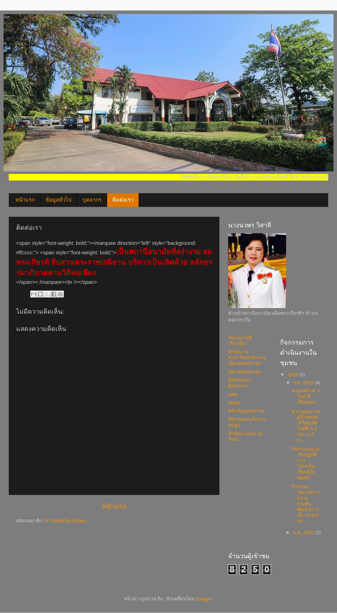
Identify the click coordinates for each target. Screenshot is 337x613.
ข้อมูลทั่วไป (59, 200)
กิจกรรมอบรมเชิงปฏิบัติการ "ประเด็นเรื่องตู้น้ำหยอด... (306, 463)
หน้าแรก (25, 200)
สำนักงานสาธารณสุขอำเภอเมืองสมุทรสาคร (247, 357)
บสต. (233, 394)
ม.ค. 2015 (304, 532)
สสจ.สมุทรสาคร (244, 371)
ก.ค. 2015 (304, 382)
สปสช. (235, 402)
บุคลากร (91, 200)
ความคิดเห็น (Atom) (66, 520)
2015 (293, 374)
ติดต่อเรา (122, 200)
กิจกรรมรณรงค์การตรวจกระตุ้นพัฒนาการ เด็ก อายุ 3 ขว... (306, 503)
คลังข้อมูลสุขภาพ (246, 410)
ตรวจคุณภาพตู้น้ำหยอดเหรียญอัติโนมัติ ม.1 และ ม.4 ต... (306, 426)
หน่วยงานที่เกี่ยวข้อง (240, 340)
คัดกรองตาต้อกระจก (239, 382)
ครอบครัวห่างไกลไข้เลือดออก (306, 396)
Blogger (204, 598)
